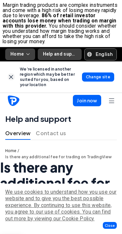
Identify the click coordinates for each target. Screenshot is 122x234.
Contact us (51, 133)
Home (20, 54)
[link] (11, 76)
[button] (110, 225)
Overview (18, 133)
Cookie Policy (77, 218)
